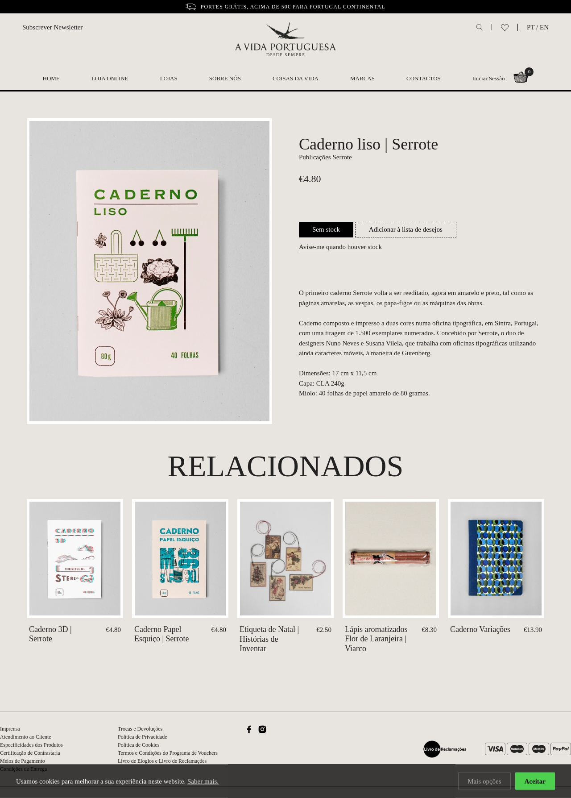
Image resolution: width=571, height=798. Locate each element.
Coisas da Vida (296, 78)
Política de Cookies (138, 745)
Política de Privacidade (142, 737)
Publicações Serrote (325, 157)
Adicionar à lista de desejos (406, 229)
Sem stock (326, 229)
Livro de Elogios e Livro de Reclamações (162, 761)
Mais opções (484, 782)
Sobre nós (225, 78)
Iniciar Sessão (488, 78)
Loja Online (109, 78)
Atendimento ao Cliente (25, 737)
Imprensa (10, 729)
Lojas (169, 78)
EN (544, 27)
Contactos (423, 78)
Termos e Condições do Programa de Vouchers (168, 753)
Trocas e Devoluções (140, 729)
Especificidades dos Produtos (31, 745)
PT (530, 27)
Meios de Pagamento (22, 761)
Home (51, 78)
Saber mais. (203, 782)
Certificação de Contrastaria (30, 753)
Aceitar (535, 782)
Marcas (362, 78)
